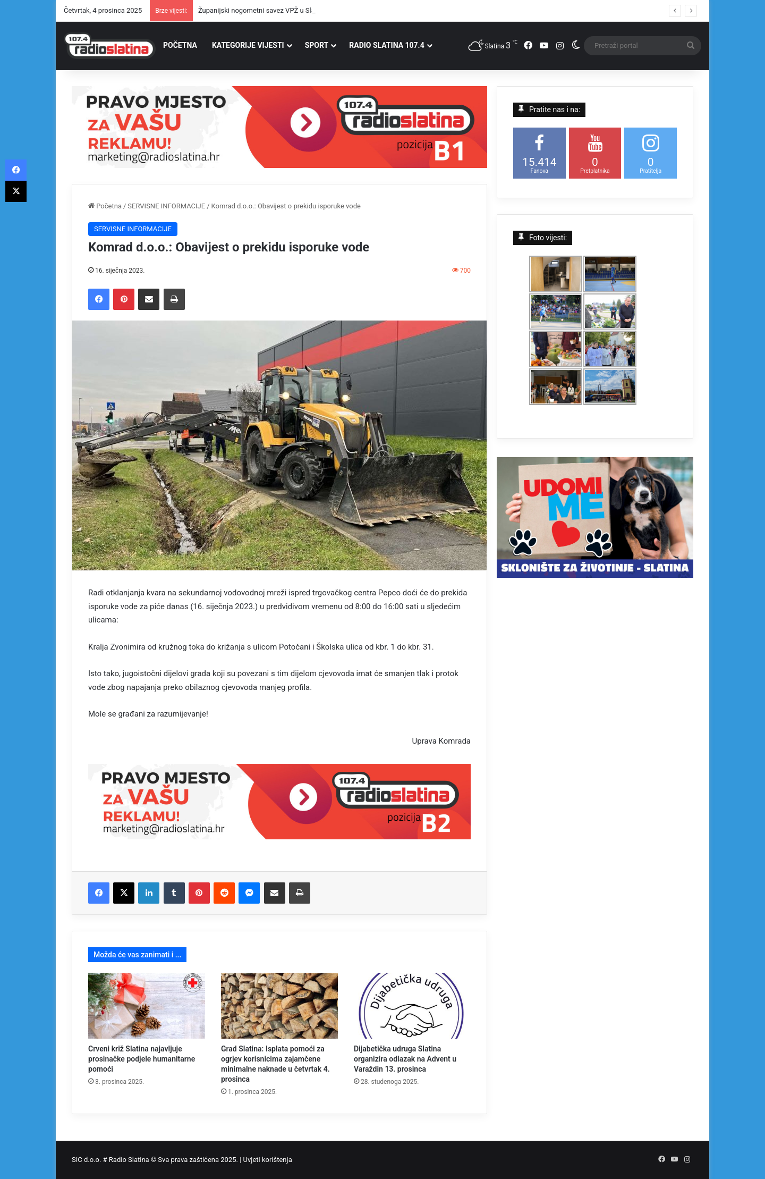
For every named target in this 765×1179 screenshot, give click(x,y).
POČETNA (180, 45)
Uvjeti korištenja (267, 1160)
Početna (105, 206)
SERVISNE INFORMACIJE (166, 206)
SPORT (317, 45)
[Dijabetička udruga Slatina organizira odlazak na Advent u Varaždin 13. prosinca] (412, 1006)
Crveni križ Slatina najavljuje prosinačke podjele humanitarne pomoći (141, 1059)
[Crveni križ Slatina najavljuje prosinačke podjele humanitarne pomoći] (146, 1006)
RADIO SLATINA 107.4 (386, 45)
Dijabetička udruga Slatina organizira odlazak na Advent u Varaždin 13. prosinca (405, 1059)
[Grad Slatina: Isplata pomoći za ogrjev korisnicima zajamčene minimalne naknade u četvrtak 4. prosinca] (279, 1006)
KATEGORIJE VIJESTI (248, 45)
